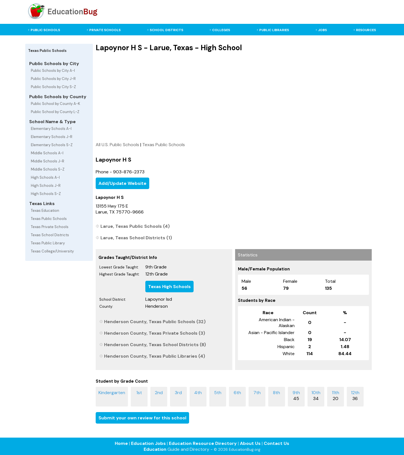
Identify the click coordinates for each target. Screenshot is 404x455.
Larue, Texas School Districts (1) (136, 238)
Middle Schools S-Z (48, 169)
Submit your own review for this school (142, 418)
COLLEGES (221, 30)
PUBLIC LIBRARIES (274, 30)
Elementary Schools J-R (51, 136)
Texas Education (45, 210)
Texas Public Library (48, 243)
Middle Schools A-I (47, 153)
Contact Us (276, 443)
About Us (250, 443)
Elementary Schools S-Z (52, 145)
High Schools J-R (46, 185)
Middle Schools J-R (47, 161)
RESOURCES (366, 30)
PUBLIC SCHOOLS (45, 30)
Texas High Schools (169, 286)
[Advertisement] (233, 97)
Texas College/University (52, 251)
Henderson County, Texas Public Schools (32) (155, 322)
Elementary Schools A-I (51, 128)
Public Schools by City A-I (53, 70)
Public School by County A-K (55, 103)
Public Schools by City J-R (53, 78)
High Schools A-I (45, 177)
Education (155, 449)
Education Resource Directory (203, 443)
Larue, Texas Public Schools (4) (135, 226)
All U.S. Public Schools (117, 145)
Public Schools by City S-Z (53, 86)
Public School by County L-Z (55, 111)
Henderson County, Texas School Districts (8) (155, 345)
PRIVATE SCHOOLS (105, 30)
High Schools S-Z (46, 193)
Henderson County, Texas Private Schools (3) (154, 333)
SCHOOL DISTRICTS (166, 30)
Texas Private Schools (49, 226)
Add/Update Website (122, 183)
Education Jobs (148, 443)
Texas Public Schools (49, 218)
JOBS (322, 30)
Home (121, 443)
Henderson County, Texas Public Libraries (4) (154, 356)
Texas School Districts (50, 235)
